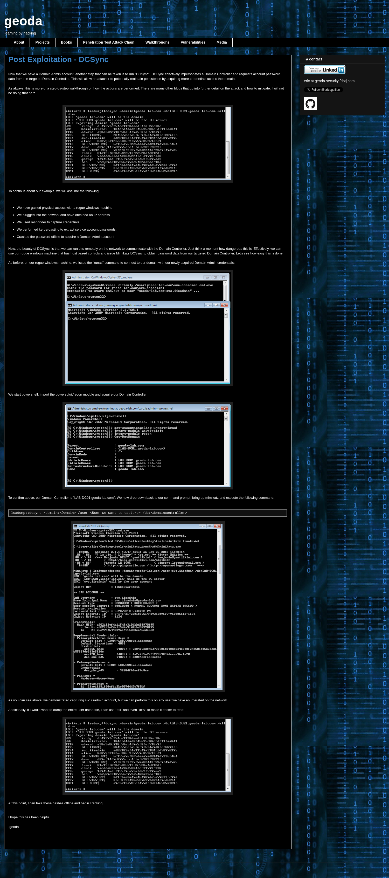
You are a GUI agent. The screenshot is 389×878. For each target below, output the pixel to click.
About (19, 42)
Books (66, 42)
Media (222, 42)
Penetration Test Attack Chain (108, 42)
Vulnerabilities (193, 42)
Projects (42, 42)
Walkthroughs (157, 42)
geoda (23, 21)
